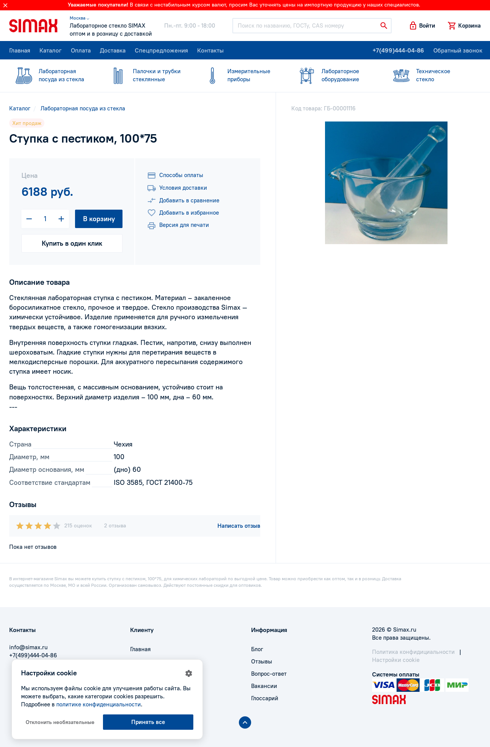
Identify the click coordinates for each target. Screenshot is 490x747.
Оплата (81, 50)
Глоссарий (264, 698)
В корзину (99, 218)
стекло (429, 75)
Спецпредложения (161, 50)
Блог (257, 649)
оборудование (334, 75)
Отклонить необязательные (60, 722)
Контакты (210, 50)
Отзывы (261, 661)
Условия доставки (177, 188)
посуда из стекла (51, 75)
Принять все (148, 722)
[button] (421, 25)
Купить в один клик (72, 243)
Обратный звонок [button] (457, 50)
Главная (19, 50)
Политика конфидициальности (413, 651)
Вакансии (264, 686)
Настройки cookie (396, 659)
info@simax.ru (28, 647)
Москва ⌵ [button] (79, 18)
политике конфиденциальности (98, 704)
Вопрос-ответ (269, 673)
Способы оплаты (175, 175)
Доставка (113, 50)
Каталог (50, 50)
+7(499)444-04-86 (398, 50)
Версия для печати (178, 225)
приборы (240, 75)
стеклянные (145, 75)
